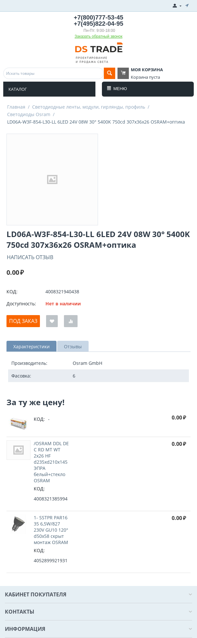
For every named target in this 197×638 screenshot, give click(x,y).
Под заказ (23, 321)
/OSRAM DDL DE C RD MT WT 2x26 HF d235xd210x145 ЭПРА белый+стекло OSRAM (51, 462)
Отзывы (73, 346)
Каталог (17, 89)
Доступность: (21, 303)
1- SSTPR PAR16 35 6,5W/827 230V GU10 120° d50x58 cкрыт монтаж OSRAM (51, 529)
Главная (16, 107)
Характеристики (31, 346)
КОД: (12, 291)
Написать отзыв (30, 257)
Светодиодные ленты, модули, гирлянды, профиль (88, 107)
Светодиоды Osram (28, 114)
